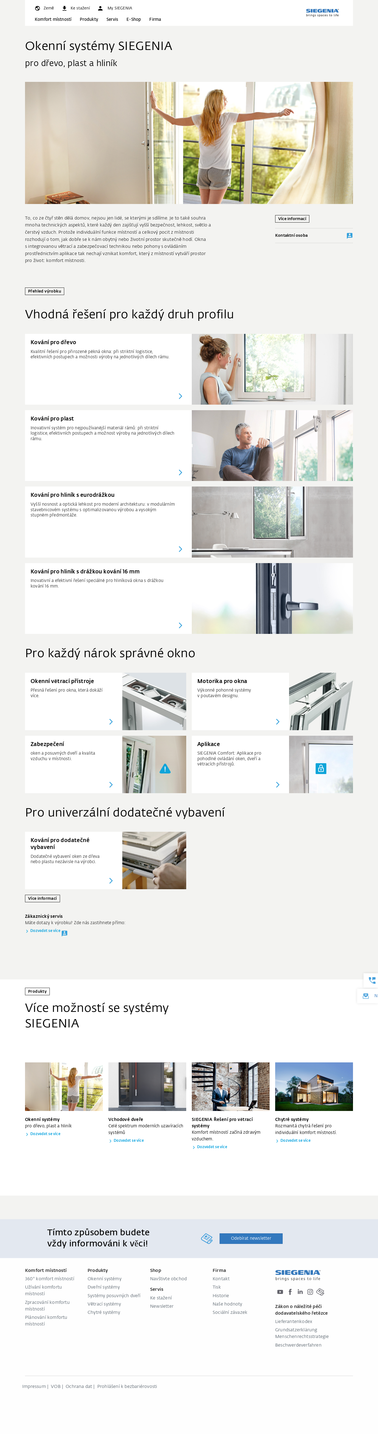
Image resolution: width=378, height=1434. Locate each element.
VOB (56, 1387)
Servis (112, 19)
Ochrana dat (79, 1387)
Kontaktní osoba (314, 236)
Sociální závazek (230, 1312)
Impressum (34, 1387)
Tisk (217, 1287)
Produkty (89, 19)
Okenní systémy (104, 1279)
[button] (114, 8)
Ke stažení (161, 1298)
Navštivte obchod (168, 1279)
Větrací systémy (104, 1304)
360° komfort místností (49, 1279)
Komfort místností (53, 19)
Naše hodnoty (227, 1304)
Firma (155, 19)
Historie (221, 1296)
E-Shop (133, 19)
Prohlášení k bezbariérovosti (127, 1387)
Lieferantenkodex (293, 1322)
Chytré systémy (104, 1312)
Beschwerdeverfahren (298, 1345)
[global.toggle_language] (44, 8)
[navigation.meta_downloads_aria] (75, 8)
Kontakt (221, 1279)
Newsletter (161, 1306)
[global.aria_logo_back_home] (322, 12)
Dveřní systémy (104, 1287)
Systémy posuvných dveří (114, 1296)
